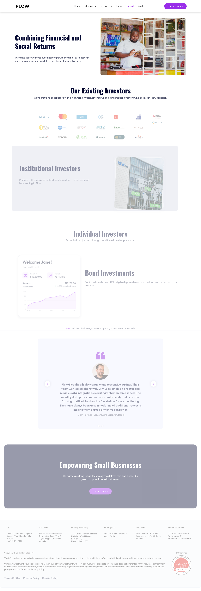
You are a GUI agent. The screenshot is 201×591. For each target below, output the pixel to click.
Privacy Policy (31, 580)
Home (77, 6)
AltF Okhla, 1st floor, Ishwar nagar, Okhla (115, 536)
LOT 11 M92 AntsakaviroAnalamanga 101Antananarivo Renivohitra (179, 538)
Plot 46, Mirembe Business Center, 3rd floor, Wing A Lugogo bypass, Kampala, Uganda (50, 539)
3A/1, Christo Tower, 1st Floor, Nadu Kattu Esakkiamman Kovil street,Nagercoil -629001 (84, 539)
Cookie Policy (50, 580)
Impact (120, 6)
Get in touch (175, 6)
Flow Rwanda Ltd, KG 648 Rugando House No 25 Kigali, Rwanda (148, 538)
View (68, 330)
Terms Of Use (12, 580)
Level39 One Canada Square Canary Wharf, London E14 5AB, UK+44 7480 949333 (19, 539)
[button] (90, 6)
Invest (131, 6)
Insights (141, 6)
